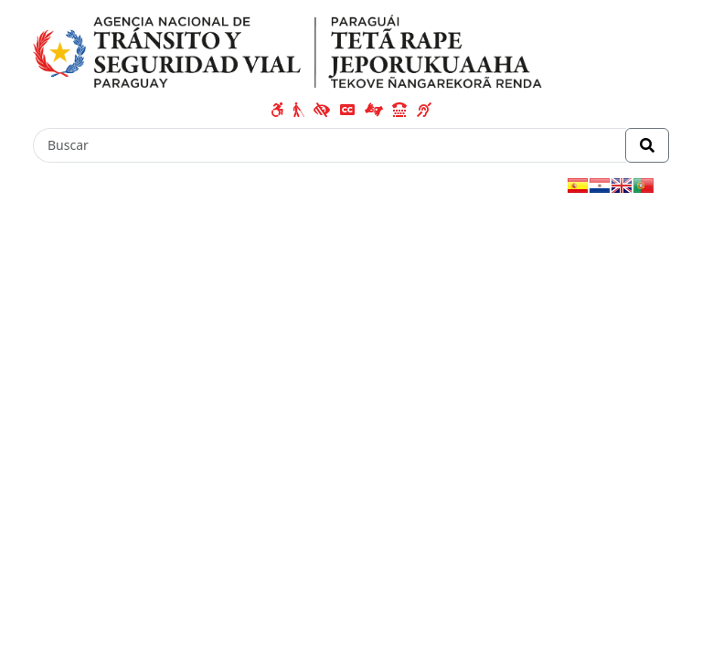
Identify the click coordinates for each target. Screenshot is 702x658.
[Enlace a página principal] (287, 51)
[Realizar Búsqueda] (647, 145)
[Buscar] (329, 145)
